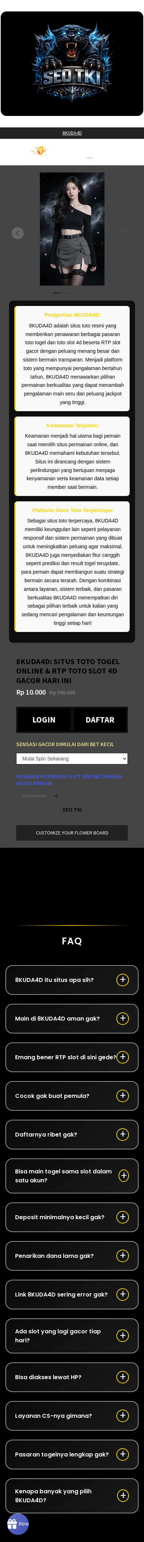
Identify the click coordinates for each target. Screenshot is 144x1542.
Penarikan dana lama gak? (54, 1256)
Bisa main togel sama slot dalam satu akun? (63, 1176)
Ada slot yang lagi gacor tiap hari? (58, 1335)
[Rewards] (18, 1524)
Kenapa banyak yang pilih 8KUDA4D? (53, 1495)
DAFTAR (100, 719)
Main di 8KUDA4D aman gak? (57, 1019)
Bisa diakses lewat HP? (48, 1377)
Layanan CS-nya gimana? (53, 1416)
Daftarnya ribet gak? (46, 1134)
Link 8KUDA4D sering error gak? (61, 1294)
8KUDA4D (72, 133)
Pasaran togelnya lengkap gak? (62, 1454)
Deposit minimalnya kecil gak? (59, 1217)
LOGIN (44, 719)
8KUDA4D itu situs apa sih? (54, 980)
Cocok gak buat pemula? (52, 1096)
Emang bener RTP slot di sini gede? (65, 1057)
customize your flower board (72, 833)
